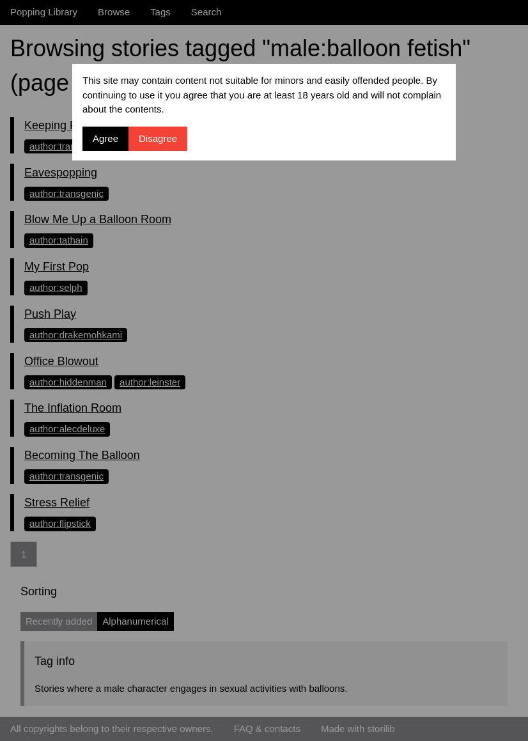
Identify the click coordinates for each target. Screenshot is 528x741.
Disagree (158, 138)
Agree (105, 138)
